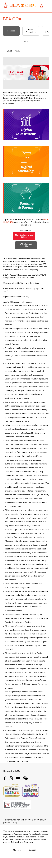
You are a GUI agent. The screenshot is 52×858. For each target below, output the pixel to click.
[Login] (41, 6)
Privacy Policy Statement (22, 842)
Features (11, 31)
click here (26, 225)
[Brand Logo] (20, 6)
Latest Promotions (31, 31)
